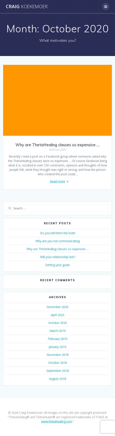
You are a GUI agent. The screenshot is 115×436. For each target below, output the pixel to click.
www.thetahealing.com (56, 421)
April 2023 (57, 315)
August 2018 (57, 379)
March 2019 (58, 331)
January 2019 (57, 347)
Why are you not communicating (58, 241)
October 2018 (57, 363)
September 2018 (57, 371)
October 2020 (57, 323)
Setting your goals (57, 265)
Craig (26, 6)
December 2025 (57, 307)
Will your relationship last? (57, 257)
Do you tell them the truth (57, 233)
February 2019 (57, 339)
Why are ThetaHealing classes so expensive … (57, 144)
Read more (57, 181)
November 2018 (58, 355)
